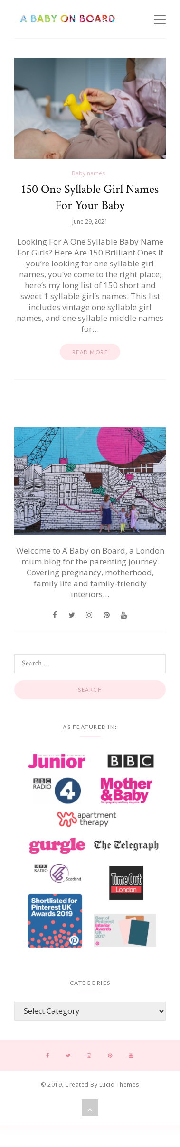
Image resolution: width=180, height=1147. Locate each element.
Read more (90, 352)
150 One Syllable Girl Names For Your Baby (90, 197)
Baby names (88, 173)
